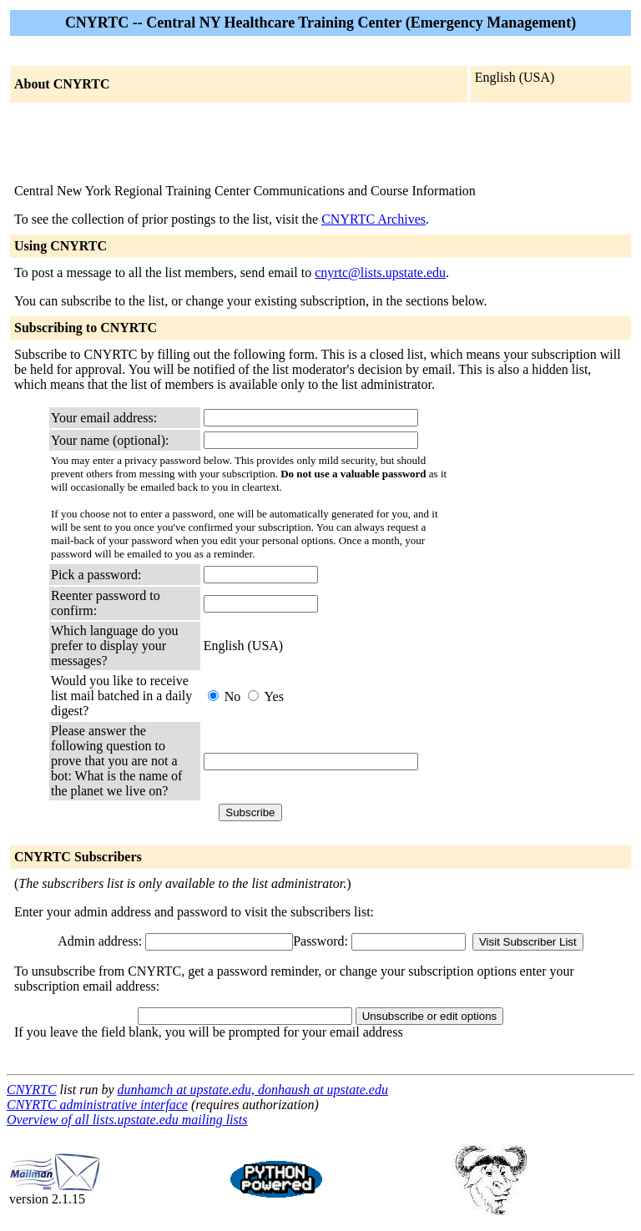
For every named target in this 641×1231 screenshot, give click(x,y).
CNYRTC (32, 1089)
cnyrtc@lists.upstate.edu (380, 272)
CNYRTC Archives (373, 219)
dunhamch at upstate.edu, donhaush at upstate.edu (252, 1089)
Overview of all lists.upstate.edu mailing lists (127, 1119)
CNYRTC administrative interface (97, 1104)
